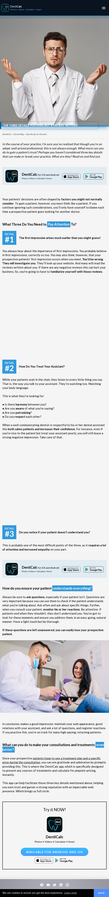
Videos (21, 9)
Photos (13, 9)
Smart (38, 9)
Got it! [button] (101, 893)
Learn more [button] (70, 893)
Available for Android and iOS (54, 852)
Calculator (30, 9)
